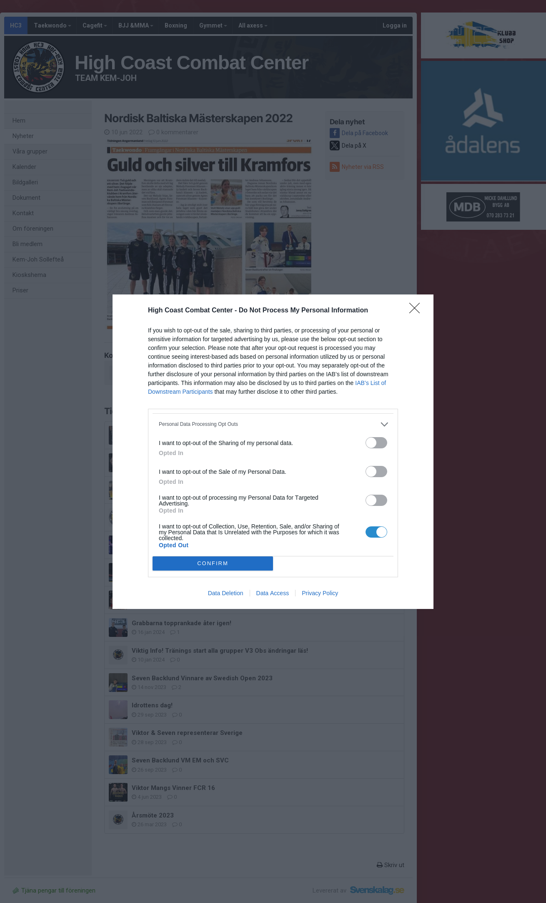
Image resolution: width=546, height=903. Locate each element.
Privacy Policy (320, 593)
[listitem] (273, 424)
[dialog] (273, 451)
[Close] (417, 311)
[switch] (376, 442)
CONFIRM (212, 563)
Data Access (272, 593)
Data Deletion (225, 593)
